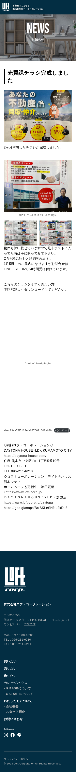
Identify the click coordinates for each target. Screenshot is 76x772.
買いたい (10, 661)
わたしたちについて (18, 701)
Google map (29, 623)
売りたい (10, 668)
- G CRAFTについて (18, 694)
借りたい (10, 675)
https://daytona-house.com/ (25, 456)
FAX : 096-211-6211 (17, 644)
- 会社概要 (11, 706)
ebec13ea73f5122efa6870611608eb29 (28, 430)
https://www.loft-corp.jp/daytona (28, 502)
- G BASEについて (17, 688)
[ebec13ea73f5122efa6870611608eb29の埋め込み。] (38, 363)
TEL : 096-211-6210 (17, 639)
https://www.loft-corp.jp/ (23, 492)
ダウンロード (62, 430)
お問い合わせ (13, 719)
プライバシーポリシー (17, 759)
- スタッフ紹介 (14, 711)
